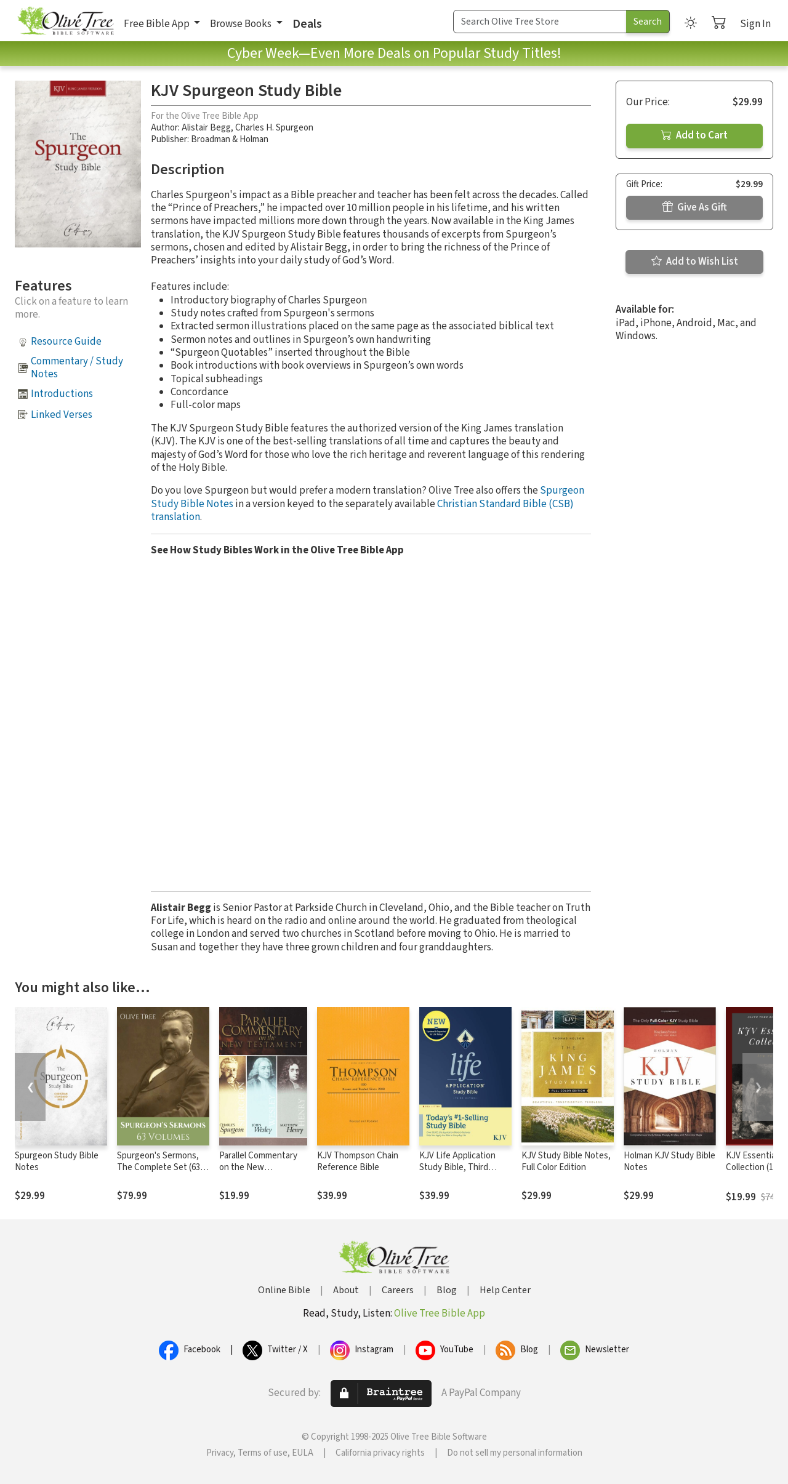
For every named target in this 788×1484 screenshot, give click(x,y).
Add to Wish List (694, 261)
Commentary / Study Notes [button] (77, 368)
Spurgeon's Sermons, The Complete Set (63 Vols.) (158, 1167)
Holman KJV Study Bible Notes (669, 1161)
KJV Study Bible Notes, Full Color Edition (566, 1161)
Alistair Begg (206, 127)
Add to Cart (694, 135)
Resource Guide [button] (66, 341)
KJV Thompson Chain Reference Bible (357, 1161)
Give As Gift (694, 207)
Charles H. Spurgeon (274, 127)
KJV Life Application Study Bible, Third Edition (457, 1167)
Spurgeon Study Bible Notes (56, 1161)
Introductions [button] (62, 394)
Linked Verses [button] (61, 414)
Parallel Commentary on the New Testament (258, 1167)
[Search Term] (540, 21)
